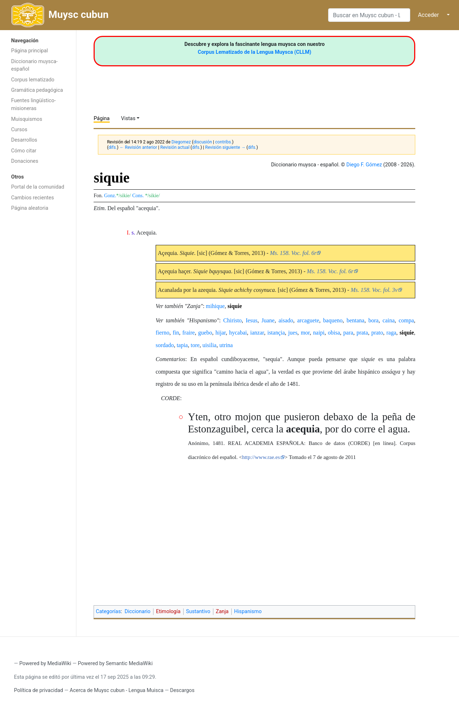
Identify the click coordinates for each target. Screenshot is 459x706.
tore (195, 345)
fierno (162, 333)
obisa (334, 333)
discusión (202, 141)
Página (101, 118)
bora (373, 320)
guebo (205, 333)
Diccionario (138, 611)
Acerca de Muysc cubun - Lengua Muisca (116, 690)
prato (377, 333)
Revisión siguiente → (225, 147)
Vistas (128, 118)
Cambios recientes (32, 198)
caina (389, 320)
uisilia (210, 345)
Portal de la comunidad (37, 187)
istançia (276, 333)
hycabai (238, 333)
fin (175, 333)
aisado (286, 320)
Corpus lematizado (33, 80)
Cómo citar (23, 151)
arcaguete (308, 320)
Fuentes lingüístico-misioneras (33, 105)
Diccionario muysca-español (34, 65)
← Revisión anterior (138, 147)
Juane (267, 320)
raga (392, 333)
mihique (215, 306)
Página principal (29, 51)
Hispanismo (248, 611)
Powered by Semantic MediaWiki (115, 663)
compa (406, 320)
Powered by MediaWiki (45, 663)
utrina (226, 345)
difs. (113, 147)
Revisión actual (174, 147)
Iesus (251, 320)
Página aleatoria (29, 208)
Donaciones (24, 161)
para (348, 333)
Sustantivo (198, 611)
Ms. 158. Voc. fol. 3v (374, 290)
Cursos (19, 130)
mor (305, 333)
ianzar (257, 333)
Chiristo (232, 320)
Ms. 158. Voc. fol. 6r (293, 253)
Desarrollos (24, 140)
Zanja (222, 611)
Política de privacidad (38, 690)
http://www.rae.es (261, 457)
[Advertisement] (38, 329)
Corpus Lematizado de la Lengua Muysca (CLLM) (255, 52)
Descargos (182, 690)
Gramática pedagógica (37, 90)
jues (293, 333)
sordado (165, 345)
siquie (235, 306)
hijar (221, 333)
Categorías (108, 611)
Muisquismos (26, 119)
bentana (355, 320)
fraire (188, 333)
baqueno (332, 320)
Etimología (168, 611)
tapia (182, 345)
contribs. (223, 141)
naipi (319, 333)
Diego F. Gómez (364, 165)
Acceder (428, 14)
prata (362, 333)
